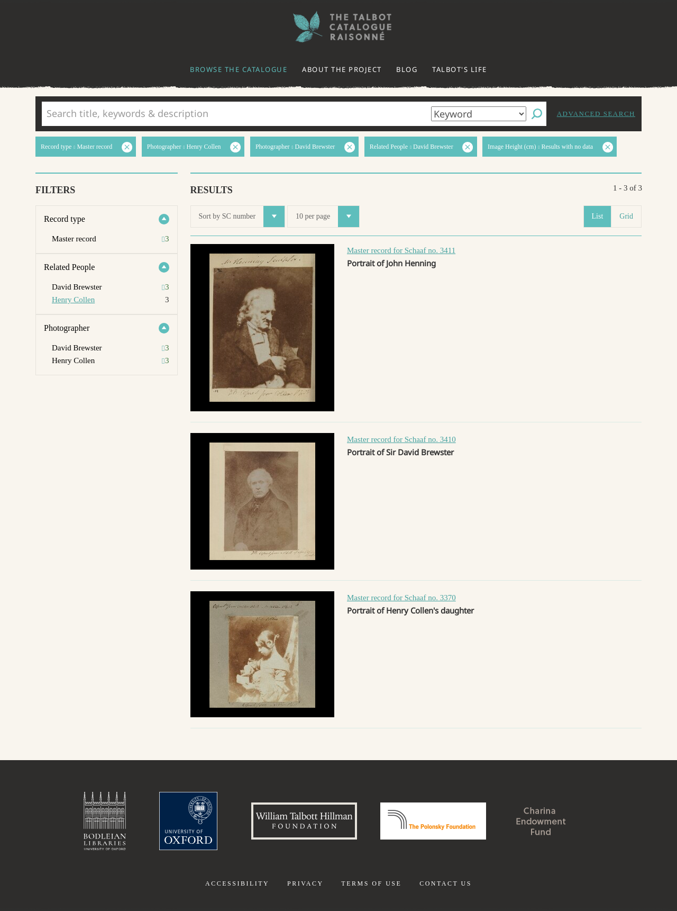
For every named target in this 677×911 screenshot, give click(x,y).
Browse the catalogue (238, 69)
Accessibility (237, 883)
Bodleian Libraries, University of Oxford (105, 821)
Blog (406, 69)
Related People (69, 267)
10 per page (327, 216)
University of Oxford (188, 821)
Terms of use (371, 883)
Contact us (445, 883)
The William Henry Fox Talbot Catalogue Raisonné (338, 27)
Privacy (305, 883)
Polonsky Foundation (433, 821)
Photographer (66, 327)
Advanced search (596, 114)
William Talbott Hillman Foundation (304, 821)
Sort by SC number (242, 216)
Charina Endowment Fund (541, 821)
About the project (342, 69)
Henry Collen (73, 299)
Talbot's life (459, 69)
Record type (64, 218)
